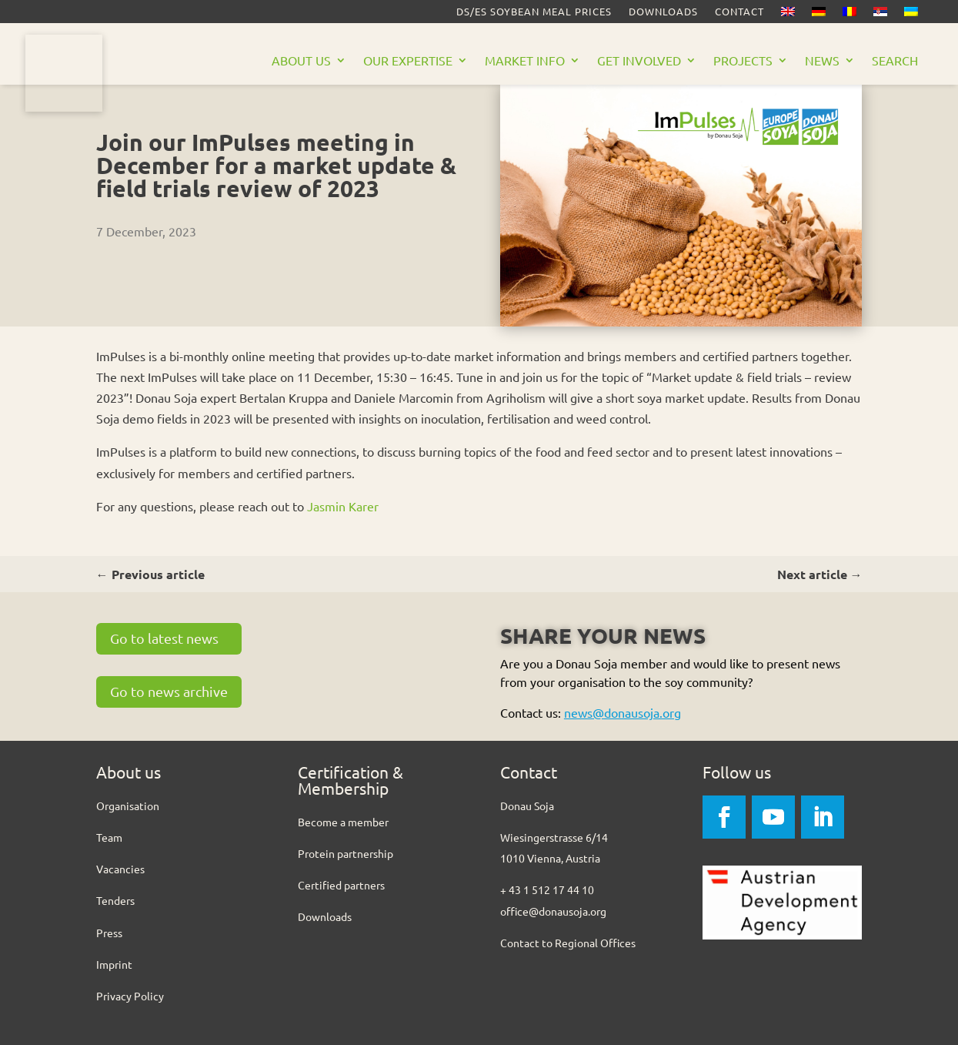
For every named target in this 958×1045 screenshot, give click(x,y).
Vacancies (120, 869)
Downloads (663, 12)
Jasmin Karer (343, 506)
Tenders (115, 900)
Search (895, 61)
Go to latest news (164, 638)
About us (301, 61)
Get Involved (639, 61)
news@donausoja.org (622, 712)
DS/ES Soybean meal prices (534, 12)
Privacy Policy (130, 996)
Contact (739, 12)
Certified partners (341, 885)
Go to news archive (169, 691)
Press (109, 932)
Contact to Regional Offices (568, 943)
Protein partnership (345, 853)
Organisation (127, 805)
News (822, 61)
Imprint (114, 964)
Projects (743, 61)
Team (109, 837)
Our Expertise (407, 61)
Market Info (525, 61)
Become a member (343, 822)
